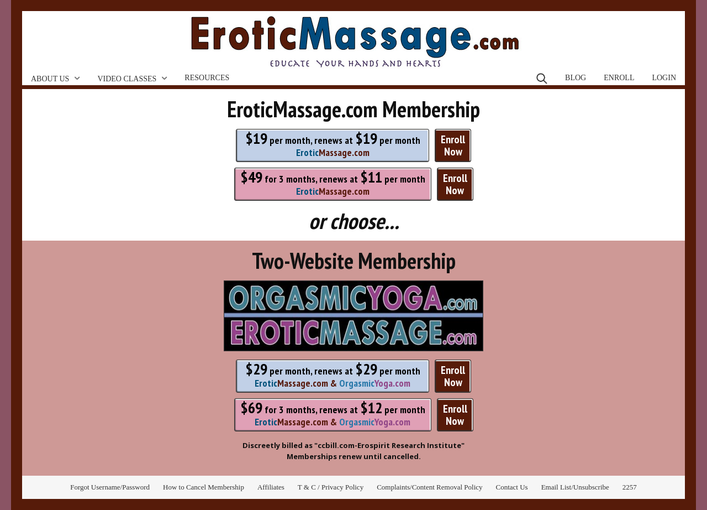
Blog (575, 78)
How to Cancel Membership (203, 487)
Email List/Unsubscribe (575, 487)
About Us (50, 79)
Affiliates (270, 487)
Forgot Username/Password (110, 487)
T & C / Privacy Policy (330, 487)
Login (664, 78)
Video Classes (126, 79)
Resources (206, 78)
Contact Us (512, 487)
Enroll (619, 78)
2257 (629, 487)
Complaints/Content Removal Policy (429, 487)
